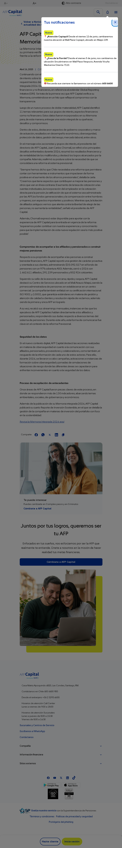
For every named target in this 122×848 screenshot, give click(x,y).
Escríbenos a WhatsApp (32, 731)
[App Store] (70, 785)
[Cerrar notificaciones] (115, 22)
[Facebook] (48, 778)
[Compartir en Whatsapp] (43, 435)
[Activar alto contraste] (71, 3)
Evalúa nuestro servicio (44, 810)
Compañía (25, 746)
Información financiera (31, 754)
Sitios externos (28, 763)
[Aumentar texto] (35, 3)
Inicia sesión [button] (72, 841)
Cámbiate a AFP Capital (37, 508)
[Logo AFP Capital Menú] (12, 12)
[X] (61, 778)
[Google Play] (51, 785)
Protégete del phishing (61, 822)
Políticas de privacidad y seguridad (74, 816)
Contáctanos (27, 737)
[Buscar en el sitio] (98, 12)
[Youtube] (55, 778)
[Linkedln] (67, 778)
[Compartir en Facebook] (36, 435)
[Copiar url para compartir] (63, 435)
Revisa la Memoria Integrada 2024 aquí (42, 421)
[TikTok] (74, 778)
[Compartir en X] (50, 435)
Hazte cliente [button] (50, 841)
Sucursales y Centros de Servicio (37, 725)
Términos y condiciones (41, 816)
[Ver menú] (115, 12)
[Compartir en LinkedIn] (56, 435)
